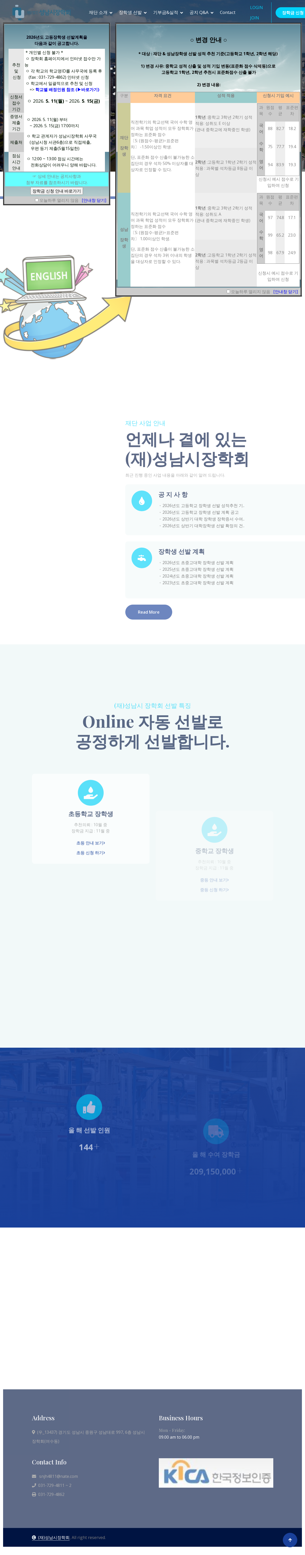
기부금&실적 (165, 12)
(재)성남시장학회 (51, 1537)
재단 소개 (98, 12)
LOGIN (256, 7)
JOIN (254, 18)
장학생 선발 (130, 12)
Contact (227, 12)
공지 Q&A (199, 12)
